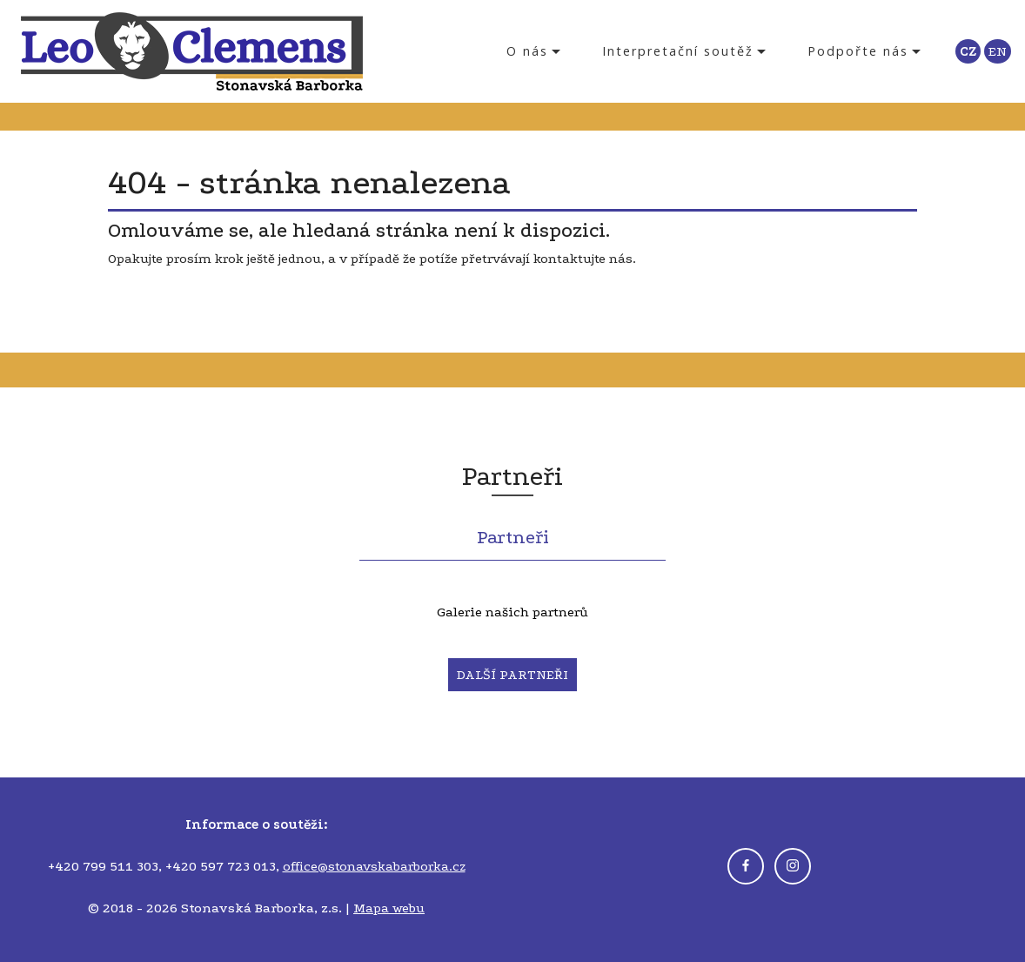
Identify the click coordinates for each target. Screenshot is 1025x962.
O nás (527, 51)
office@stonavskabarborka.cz (374, 866)
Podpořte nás (857, 51)
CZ (968, 51)
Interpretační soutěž (678, 51)
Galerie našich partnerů (512, 612)
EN (997, 51)
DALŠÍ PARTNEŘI (512, 675)
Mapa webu (389, 908)
